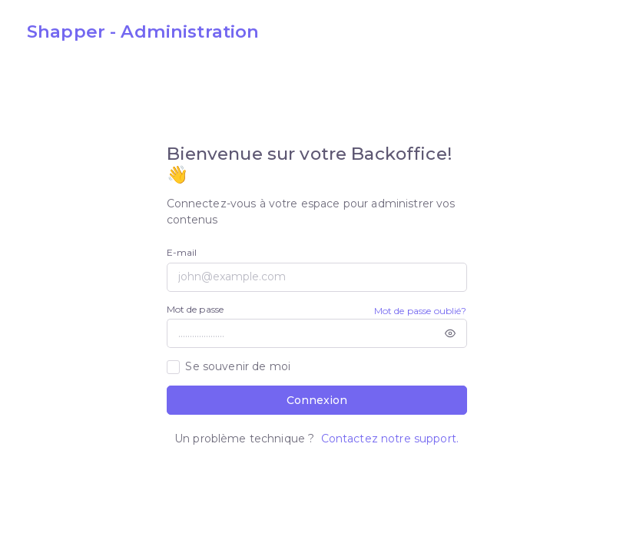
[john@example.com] (317, 277)
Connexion (317, 400)
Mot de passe (195, 309)
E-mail (182, 252)
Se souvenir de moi (237, 366)
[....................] (300, 333)
